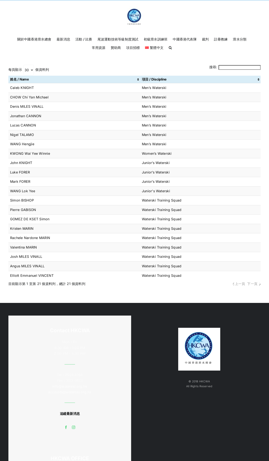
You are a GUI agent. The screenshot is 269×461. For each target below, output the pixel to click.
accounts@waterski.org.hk (69, 392)
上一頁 (240, 284)
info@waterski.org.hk (69, 386)
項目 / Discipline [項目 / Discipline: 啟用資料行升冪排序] (154, 79)
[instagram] (73, 427)
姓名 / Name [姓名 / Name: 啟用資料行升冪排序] (19, 79)
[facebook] (66, 427)
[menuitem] (154, 47)
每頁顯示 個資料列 (28, 69)
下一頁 (252, 284)
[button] (170, 47)
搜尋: (235, 67)
